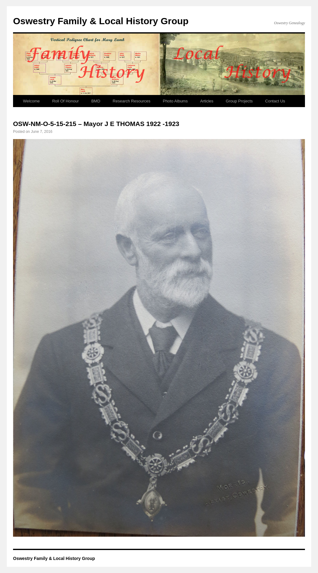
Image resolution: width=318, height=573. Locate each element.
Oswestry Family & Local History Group (101, 21)
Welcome (31, 101)
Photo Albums (175, 101)
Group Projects (239, 101)
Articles (206, 101)
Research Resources (131, 101)
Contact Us (275, 101)
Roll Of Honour (65, 101)
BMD (95, 101)
